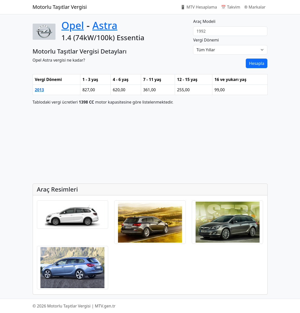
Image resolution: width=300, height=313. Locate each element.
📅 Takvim (230, 7)
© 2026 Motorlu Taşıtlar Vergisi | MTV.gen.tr (74, 306)
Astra (104, 25)
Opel (73, 25)
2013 (39, 90)
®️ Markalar (255, 7)
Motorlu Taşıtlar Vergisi (60, 7)
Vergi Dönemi (206, 40)
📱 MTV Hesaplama (199, 7)
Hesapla (256, 63)
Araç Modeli (204, 21)
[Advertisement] (150, 144)
